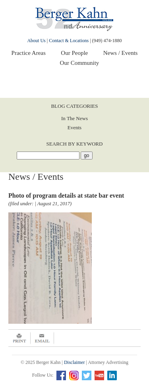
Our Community (79, 63)
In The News (74, 118)
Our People (74, 53)
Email (42, 338)
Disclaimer (74, 362)
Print (19, 338)
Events (74, 127)
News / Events (120, 53)
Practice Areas (29, 53)
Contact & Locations (69, 40)
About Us (36, 40)
